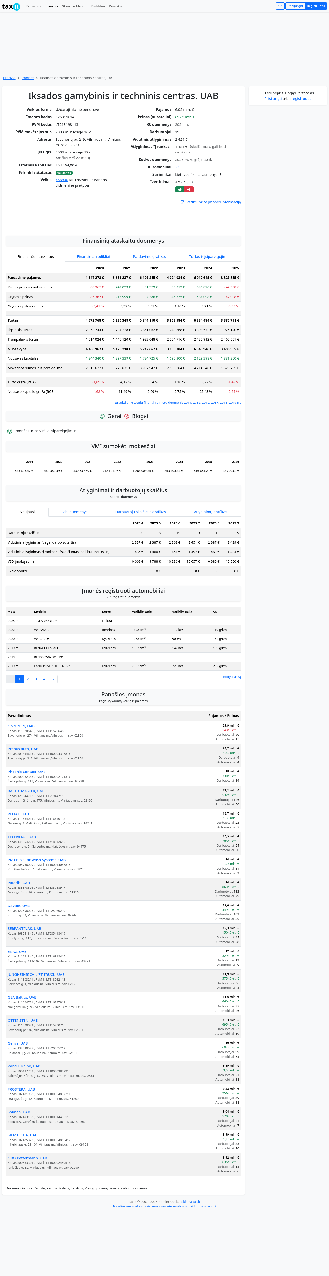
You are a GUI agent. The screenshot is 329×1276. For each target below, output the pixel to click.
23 (177, 167)
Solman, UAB (19, 1175)
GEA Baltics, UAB (22, 1060)
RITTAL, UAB (18, 877)
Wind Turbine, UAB (24, 1129)
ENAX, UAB (17, 1015)
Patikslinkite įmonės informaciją (210, 202)
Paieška (115, 6)
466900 (62, 179)
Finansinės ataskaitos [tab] (35, 320)
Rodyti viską (232, 740)
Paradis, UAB (19, 946)
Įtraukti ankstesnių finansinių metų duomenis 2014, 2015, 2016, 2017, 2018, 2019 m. (178, 466)
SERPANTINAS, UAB (24, 991)
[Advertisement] (123, 281)
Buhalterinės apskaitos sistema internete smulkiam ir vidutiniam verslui (164, 1270)
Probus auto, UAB (23, 812)
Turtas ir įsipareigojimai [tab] (209, 320)
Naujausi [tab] (27, 575)
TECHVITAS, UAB (22, 900)
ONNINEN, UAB (21, 789)
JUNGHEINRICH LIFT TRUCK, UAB (36, 1037)
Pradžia (9, 77)
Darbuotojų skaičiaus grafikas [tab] (140, 575)
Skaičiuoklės (73, 6)
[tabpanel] (123, 398)
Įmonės (51, 6)
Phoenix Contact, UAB (27, 835)
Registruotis (316, 6)
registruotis (301, 98)
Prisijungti (295, 6)
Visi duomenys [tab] (75, 575)
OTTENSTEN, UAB (23, 1083)
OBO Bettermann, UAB (27, 1221)
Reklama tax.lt (190, 1265)
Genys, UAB (18, 1106)
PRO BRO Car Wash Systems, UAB (37, 923)
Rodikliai (97, 6)
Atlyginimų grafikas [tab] (210, 575)
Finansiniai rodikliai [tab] (93, 320)
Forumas (33, 6)
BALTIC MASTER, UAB (26, 854)
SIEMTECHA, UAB (22, 1198)
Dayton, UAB (19, 969)
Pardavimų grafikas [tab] (149, 320)
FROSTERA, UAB (21, 1152)
